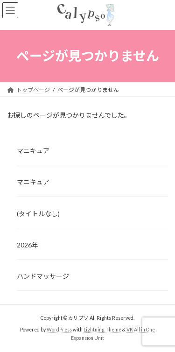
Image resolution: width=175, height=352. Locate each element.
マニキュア (33, 151)
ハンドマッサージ (43, 276)
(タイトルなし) (38, 213)
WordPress (59, 329)
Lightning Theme (102, 329)
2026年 (27, 245)
